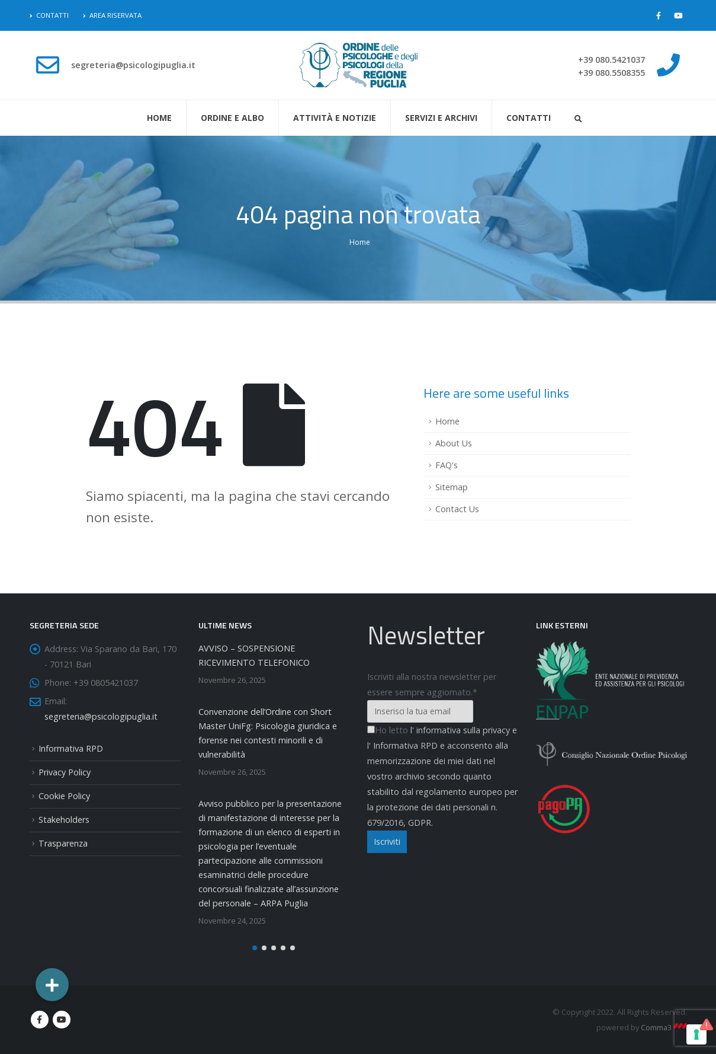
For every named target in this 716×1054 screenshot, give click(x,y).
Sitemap (451, 487)
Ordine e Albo (232, 117)
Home (159, 117)
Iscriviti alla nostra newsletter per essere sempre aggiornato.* (431, 684)
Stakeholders (63, 819)
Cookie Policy (64, 795)
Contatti (49, 15)
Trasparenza (63, 843)
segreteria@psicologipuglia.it (101, 716)
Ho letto (387, 730)
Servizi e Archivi (441, 117)
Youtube (61, 1020)
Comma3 (664, 1027)
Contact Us (457, 509)
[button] (254, 948)
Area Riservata (112, 15)
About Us (453, 443)
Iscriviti (387, 841)
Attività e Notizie (334, 117)
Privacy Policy (64, 772)
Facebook (40, 1020)
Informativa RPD (70, 748)
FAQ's (446, 465)
